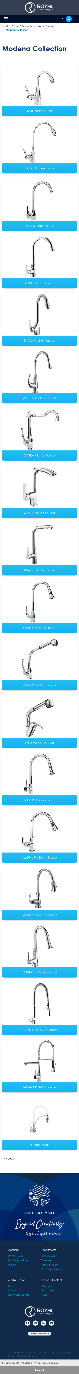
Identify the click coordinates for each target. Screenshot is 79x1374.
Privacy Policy (16, 1356)
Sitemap (32, 1356)
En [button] (59, 19)
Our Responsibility (18, 1260)
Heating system (49, 1264)
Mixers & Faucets (45, 26)
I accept (39, 1370)
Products (27, 26)
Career (12, 1264)
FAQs (44, 1294)
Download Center (18, 1294)
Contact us (47, 1286)
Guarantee (47, 1290)
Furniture (46, 1260)
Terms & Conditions (61, 1352)
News (11, 1286)
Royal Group (15, 1255)
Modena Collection (17, 29)
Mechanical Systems (52, 1269)
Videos (12, 1290)
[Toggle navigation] (5, 19)
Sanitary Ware (10, 26)
